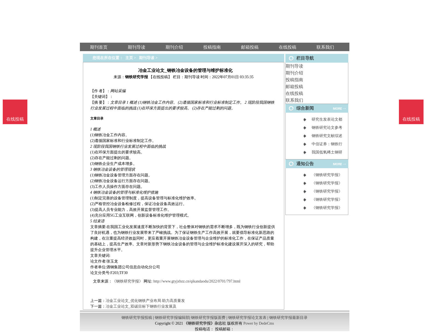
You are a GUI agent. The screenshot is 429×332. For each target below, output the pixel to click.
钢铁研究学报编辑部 (172, 318)
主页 (129, 58)
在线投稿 (294, 93)
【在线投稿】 (160, 77)
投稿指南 (294, 79)
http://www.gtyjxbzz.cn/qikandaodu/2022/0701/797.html (196, 281)
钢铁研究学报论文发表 (247, 318)
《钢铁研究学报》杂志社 (205, 323)
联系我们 (294, 100)
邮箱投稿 (294, 86)
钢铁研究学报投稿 (136, 318)
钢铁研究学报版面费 (208, 318)
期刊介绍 (294, 73)
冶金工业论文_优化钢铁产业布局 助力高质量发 (145, 301)
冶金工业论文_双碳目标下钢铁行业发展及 (141, 306)
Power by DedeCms (258, 323)
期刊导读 (294, 66)
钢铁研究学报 (136, 77)
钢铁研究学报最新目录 (288, 318)
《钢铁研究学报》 (127, 281)
